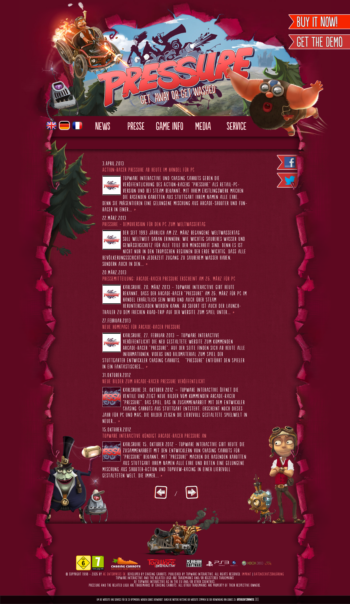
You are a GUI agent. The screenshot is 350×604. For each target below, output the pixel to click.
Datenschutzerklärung (269, 574)
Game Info (169, 127)
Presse (135, 127)
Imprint (246, 574)
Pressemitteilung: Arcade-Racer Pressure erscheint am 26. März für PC (168, 279)
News (102, 127)
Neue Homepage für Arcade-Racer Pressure (141, 327)
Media (203, 127)
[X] (256, 600)
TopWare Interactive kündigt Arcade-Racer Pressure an (154, 436)
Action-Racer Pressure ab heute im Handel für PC (148, 170)
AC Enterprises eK (114, 574)
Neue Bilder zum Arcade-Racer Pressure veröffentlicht (153, 382)
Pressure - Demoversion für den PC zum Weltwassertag (154, 224)
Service (236, 127)
